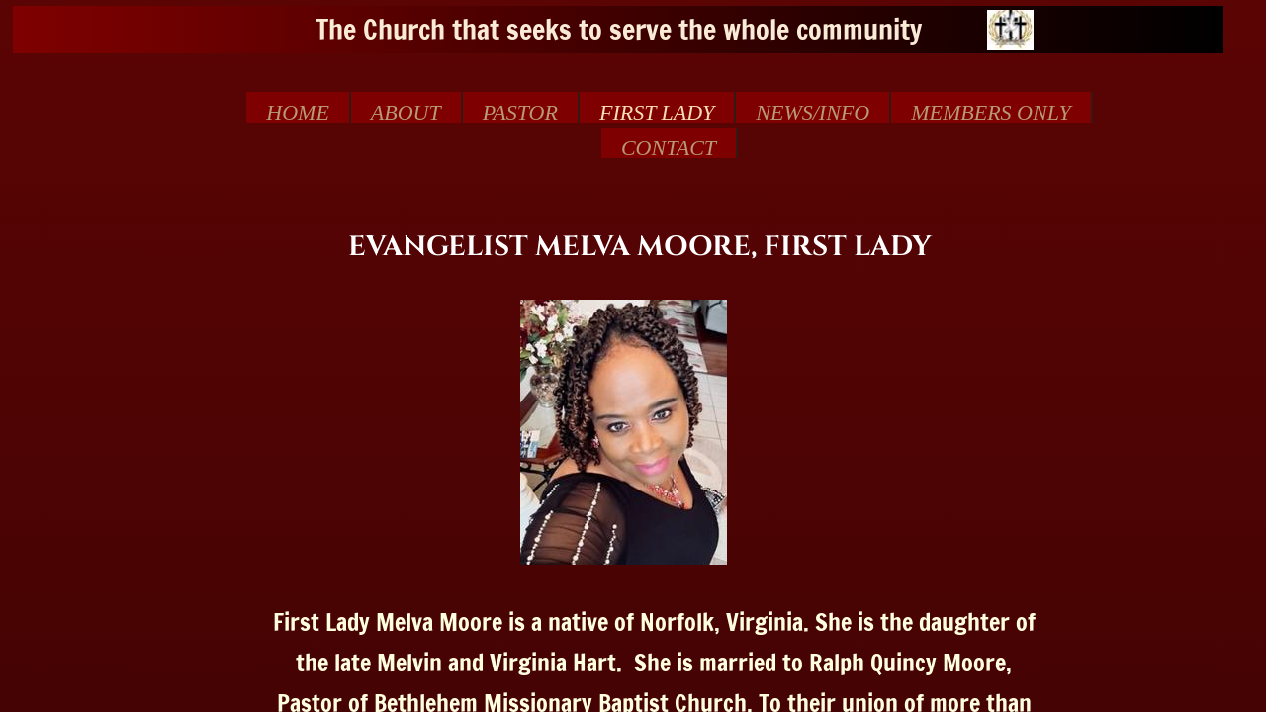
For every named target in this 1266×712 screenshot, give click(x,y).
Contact (668, 146)
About (406, 111)
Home (297, 111)
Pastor (520, 111)
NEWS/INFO (812, 111)
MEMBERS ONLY (991, 111)
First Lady (656, 111)
